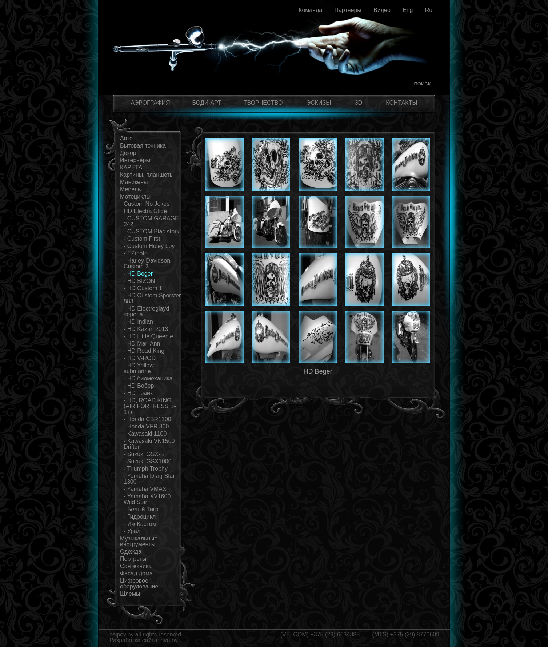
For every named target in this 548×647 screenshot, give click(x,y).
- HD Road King (144, 351)
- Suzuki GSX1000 (148, 461)
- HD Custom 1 (143, 288)
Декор (128, 153)
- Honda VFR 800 (146, 426)
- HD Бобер (139, 386)
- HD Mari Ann (142, 343)
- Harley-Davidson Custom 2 (147, 263)
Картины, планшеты (147, 175)
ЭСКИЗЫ (319, 103)
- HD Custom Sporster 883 (152, 298)
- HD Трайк (138, 393)
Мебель (130, 189)
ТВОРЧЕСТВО (263, 103)
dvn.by (169, 640)
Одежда (130, 551)
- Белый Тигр (141, 509)
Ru (428, 10)
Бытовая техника (143, 146)
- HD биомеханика (148, 378)
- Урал (132, 531)
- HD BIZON (139, 281)
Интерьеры (135, 160)
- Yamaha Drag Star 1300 (149, 479)
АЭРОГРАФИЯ (150, 103)
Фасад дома (136, 573)
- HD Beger (138, 274)
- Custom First (142, 239)
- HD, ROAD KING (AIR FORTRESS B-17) (150, 406)
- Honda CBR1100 (147, 419)
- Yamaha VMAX (145, 489)
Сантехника (136, 566)
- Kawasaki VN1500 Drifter (149, 444)
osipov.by (121, 634)
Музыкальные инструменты (139, 541)
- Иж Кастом (140, 524)
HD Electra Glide (145, 211)
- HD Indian (138, 322)
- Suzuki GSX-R (144, 454)
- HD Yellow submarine (139, 368)
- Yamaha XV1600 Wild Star (147, 499)
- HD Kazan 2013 (146, 329)
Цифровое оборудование (139, 584)
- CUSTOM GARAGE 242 (151, 221)
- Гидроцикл (140, 517)
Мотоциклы (135, 196)
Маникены (134, 182)
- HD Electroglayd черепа (146, 311)
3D (358, 103)
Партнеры (347, 10)
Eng (408, 10)
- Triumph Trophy (146, 469)
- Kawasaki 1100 (145, 434)
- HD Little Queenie (148, 336)
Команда (310, 10)
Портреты (133, 559)
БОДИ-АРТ (206, 103)
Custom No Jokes (146, 204)
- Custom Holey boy (149, 246)
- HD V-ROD (140, 358)
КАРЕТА (131, 167)
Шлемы (130, 594)
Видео (382, 10)
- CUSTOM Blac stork (152, 231)
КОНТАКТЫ (401, 103)
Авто (126, 138)
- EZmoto (136, 253)
